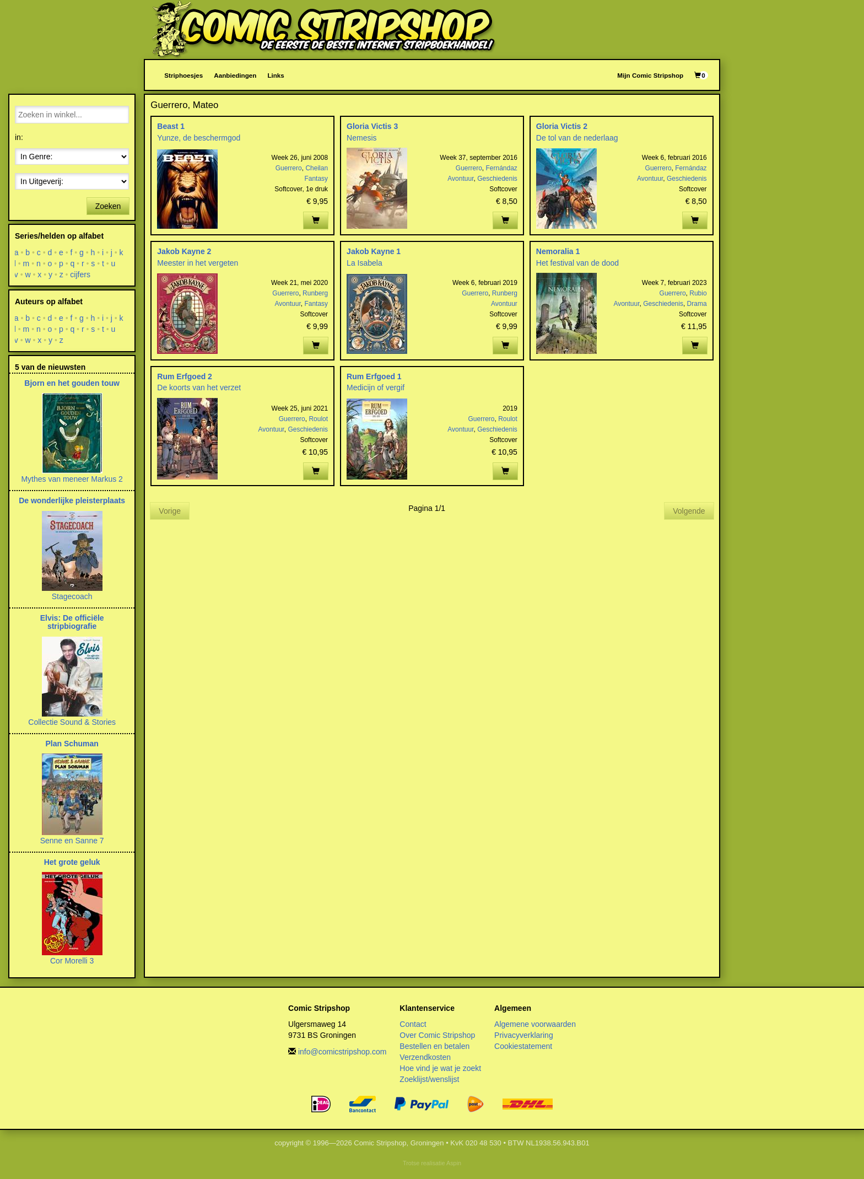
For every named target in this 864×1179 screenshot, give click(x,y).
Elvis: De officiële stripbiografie (72, 622)
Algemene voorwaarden (535, 1024)
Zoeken (108, 206)
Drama (697, 304)
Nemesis (361, 137)
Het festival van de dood (577, 263)
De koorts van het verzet (199, 387)
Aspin (453, 1163)
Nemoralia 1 (558, 251)
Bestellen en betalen (434, 1046)
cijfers (80, 274)
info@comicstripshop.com (342, 1051)
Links (275, 75)
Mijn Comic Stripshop (650, 75)
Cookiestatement (523, 1046)
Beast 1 (171, 126)
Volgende (689, 511)
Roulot (318, 419)
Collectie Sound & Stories (72, 722)
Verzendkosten (425, 1057)
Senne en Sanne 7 (72, 840)
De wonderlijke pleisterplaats (72, 500)
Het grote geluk (72, 862)
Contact (412, 1024)
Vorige (170, 511)
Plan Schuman (71, 743)
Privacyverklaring (523, 1035)
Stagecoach (72, 596)
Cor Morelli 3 (72, 960)
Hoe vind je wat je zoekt (440, 1068)
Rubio (697, 293)
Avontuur (460, 178)
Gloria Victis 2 (561, 126)
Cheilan (316, 168)
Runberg (315, 293)
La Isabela (364, 263)
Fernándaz (501, 168)
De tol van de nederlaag (577, 137)
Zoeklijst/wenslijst (429, 1079)
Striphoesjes (183, 75)
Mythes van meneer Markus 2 (71, 479)
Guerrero (289, 168)
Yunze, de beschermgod (198, 137)
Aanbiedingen (235, 75)
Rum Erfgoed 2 (184, 376)
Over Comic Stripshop (437, 1035)
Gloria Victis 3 (372, 126)
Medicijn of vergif (375, 387)
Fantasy (316, 178)
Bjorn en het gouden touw (72, 383)
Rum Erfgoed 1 (374, 376)
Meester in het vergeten (197, 263)
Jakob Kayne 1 (374, 251)
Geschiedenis (497, 178)
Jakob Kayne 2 (184, 251)
